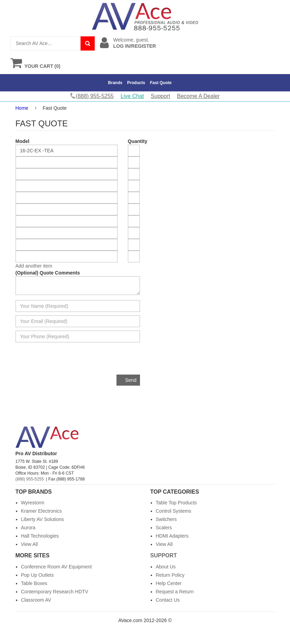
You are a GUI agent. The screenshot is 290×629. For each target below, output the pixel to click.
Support (160, 96)
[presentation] (87, 361)
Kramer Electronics (41, 511)
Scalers (164, 527)
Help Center (169, 583)
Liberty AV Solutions (42, 519)
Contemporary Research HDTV (54, 591)
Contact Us (168, 600)
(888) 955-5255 (30, 479)
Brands (115, 82)
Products (136, 82)
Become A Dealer (198, 96)
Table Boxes (34, 583)
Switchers (166, 519)
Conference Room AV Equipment (56, 566)
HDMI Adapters (172, 536)
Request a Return (175, 591)
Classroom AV (36, 600)
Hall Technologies (40, 536)
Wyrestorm (33, 502)
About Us (166, 566)
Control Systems (173, 511)
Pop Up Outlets (37, 575)
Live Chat (132, 96)
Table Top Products (176, 502)
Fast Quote (161, 82)
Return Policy (170, 575)
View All (29, 544)
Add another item (34, 266)
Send (131, 380)
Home (22, 108)
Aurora (28, 527)
